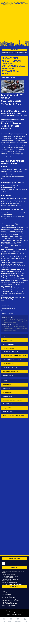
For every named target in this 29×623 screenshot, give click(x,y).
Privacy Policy (11, 584)
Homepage (4, 589)
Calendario (18, 620)
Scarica (8, 280)
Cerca (25, 620)
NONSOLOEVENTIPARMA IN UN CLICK (13, 415)
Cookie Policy (19, 584)
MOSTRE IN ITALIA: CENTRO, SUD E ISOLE (14, 356)
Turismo (5, 380)
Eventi (4, 336)
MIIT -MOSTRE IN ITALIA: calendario (13, 360)
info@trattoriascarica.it (18, 282)
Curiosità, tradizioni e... (9, 404)
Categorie (11, 620)
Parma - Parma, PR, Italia (8, 77)
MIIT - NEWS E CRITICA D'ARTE (11, 367)
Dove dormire (6, 388)
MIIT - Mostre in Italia (8, 363)
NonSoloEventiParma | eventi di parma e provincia (14, 4)
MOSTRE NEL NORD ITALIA (10, 352)
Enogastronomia (7, 396)
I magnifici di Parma (8, 408)
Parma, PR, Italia (5, 305)
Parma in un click (7, 411)
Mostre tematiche (8, 375)
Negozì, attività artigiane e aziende (12, 400)
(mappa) (11, 238)
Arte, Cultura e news (8, 344)
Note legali (4, 584)
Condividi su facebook (7, 313)
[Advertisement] (14, 23)
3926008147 (9, 580)
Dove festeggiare (7, 392)
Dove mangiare (7, 384)
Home (3, 620)
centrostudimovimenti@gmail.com (13, 224)
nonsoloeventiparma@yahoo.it (9, 574)
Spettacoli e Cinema (8, 340)
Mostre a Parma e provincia (10, 371)
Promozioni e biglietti (8, 348)
